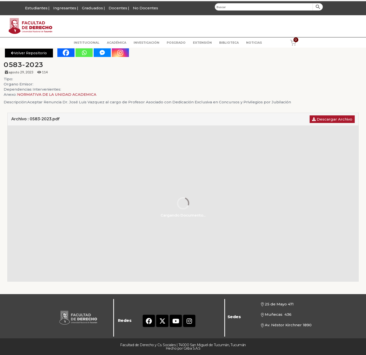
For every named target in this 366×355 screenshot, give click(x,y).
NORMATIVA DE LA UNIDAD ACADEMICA (56, 94)
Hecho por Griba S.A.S (183, 348)
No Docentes (145, 8)
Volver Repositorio (29, 53)
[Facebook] (66, 52)
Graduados (92, 8)
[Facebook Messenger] (102, 52)
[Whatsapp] (84, 52)
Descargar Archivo (332, 119)
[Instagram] (120, 52)
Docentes (118, 8)
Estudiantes (36, 8)
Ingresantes (64, 8)
